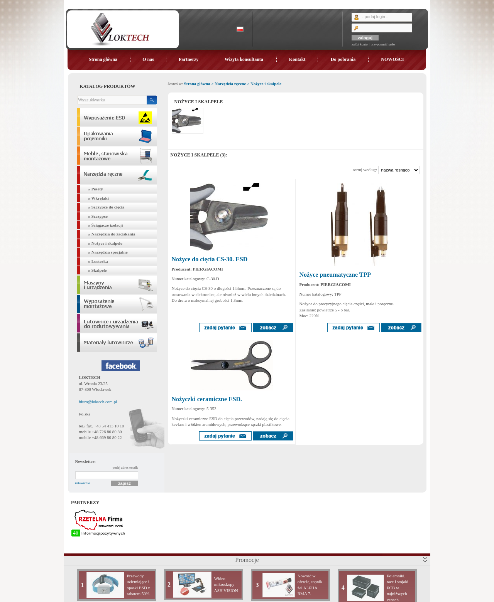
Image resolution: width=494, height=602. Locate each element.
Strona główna (103, 59)
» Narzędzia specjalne (108, 252)
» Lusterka (98, 261)
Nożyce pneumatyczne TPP (335, 274)
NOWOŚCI (392, 59)
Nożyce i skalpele (265, 83)
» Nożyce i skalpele (105, 243)
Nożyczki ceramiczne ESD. (207, 399)
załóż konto (360, 44)
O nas (148, 59)
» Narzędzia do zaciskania (111, 234)
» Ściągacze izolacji (105, 225)
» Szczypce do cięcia (106, 207)
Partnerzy (188, 59)
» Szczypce (98, 216)
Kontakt (297, 59)
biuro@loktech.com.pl (98, 401)
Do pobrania (343, 59)
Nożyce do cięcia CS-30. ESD (210, 259)
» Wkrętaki (98, 198)
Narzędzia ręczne (230, 83)
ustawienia (82, 483)
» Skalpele (97, 270)
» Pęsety (95, 189)
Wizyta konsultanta (244, 59)
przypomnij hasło (382, 44)
